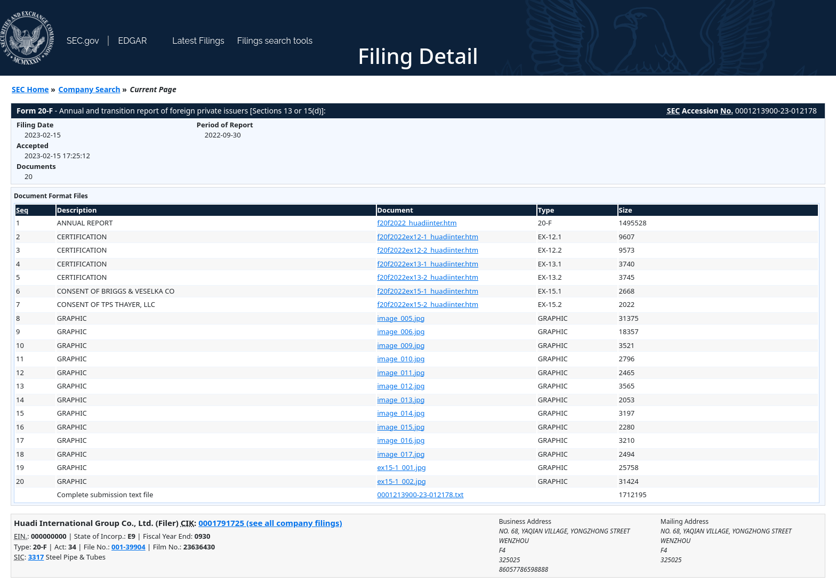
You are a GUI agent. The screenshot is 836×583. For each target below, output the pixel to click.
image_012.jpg (401, 386)
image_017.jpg (401, 454)
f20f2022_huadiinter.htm (417, 223)
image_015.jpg (401, 427)
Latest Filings (198, 41)
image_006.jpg (401, 331)
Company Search (89, 89)
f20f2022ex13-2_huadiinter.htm (428, 277)
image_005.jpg (401, 318)
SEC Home (30, 89)
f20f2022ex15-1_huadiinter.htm (428, 291)
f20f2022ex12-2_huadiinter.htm (428, 250)
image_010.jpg (401, 358)
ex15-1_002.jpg (401, 481)
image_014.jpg (401, 413)
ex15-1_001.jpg (401, 467)
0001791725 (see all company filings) (270, 522)
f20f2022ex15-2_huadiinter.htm (428, 304)
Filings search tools (275, 41)
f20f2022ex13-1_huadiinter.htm (428, 264)
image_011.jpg (401, 372)
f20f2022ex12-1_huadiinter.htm (428, 236)
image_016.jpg (401, 440)
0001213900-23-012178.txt (420, 494)
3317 (36, 557)
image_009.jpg (401, 345)
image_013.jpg (401, 399)
